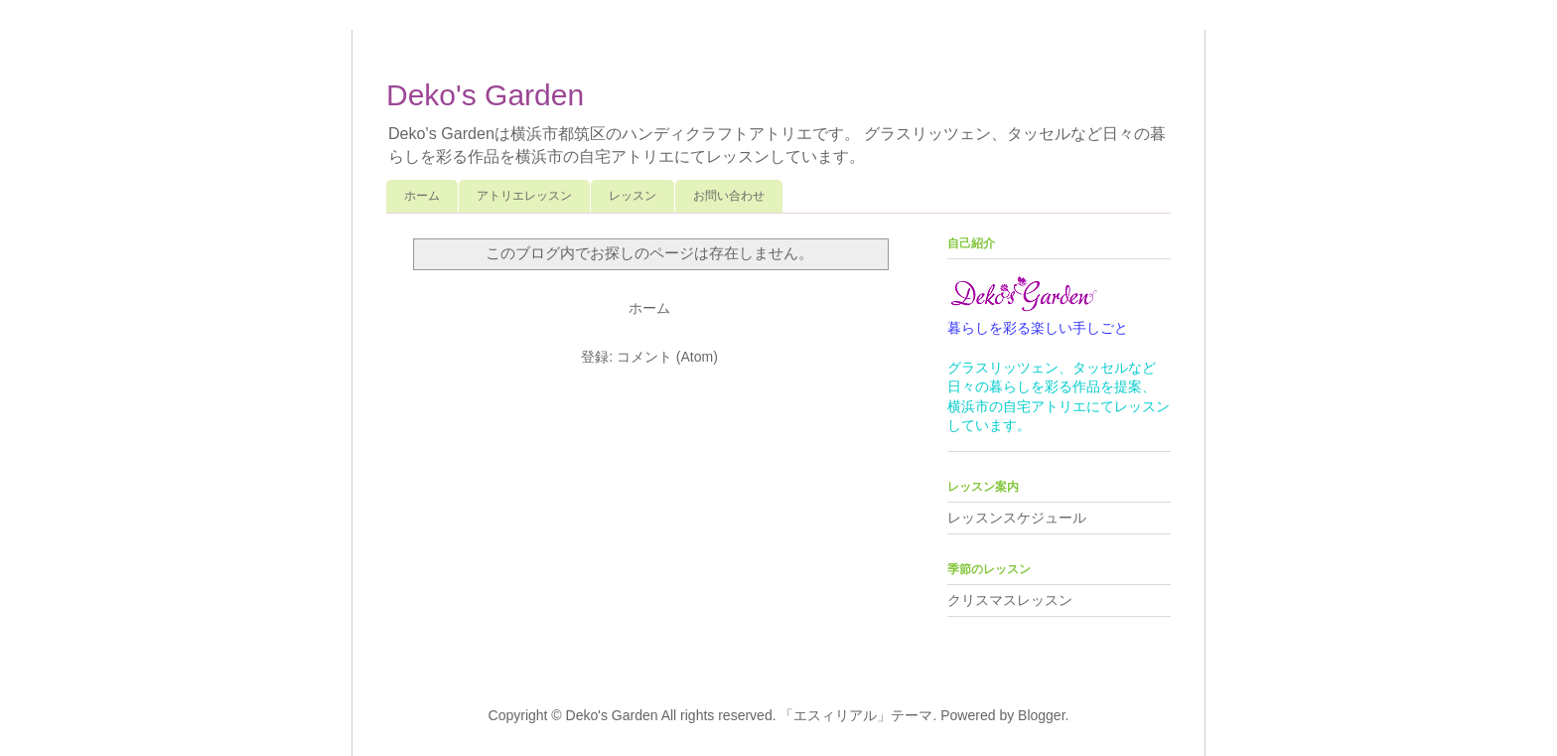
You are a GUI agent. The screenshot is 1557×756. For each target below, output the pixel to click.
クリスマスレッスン (1009, 600)
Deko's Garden (485, 94)
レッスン (632, 196)
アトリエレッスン (524, 196)
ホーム (422, 196)
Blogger (1041, 715)
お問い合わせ (729, 196)
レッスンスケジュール (1016, 518)
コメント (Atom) (667, 357)
